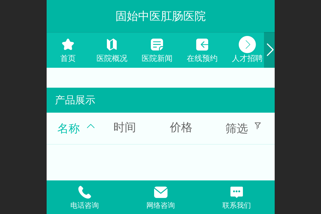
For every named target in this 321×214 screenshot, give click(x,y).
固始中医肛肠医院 (161, 16)
